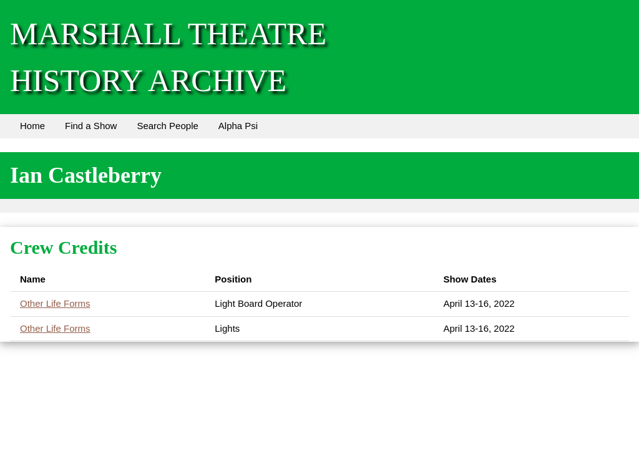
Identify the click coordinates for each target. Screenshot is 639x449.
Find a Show (91, 125)
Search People (167, 125)
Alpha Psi (238, 125)
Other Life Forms (55, 303)
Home (32, 125)
